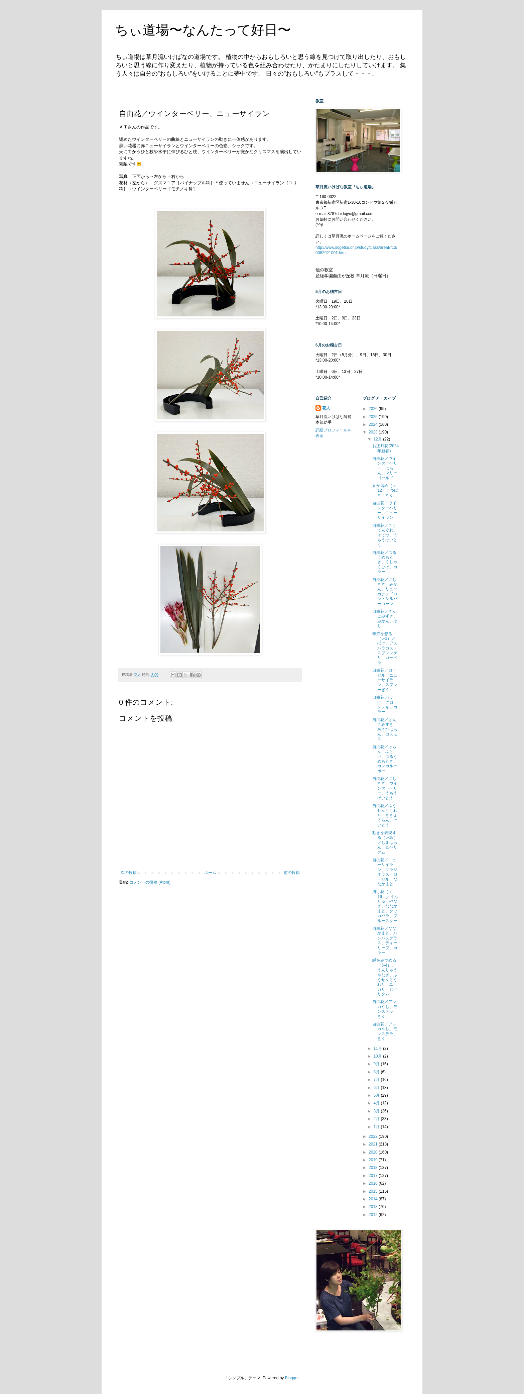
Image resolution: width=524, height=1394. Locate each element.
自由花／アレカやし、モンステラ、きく (384, 1008)
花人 (326, 408)
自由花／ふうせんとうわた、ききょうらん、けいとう (384, 815)
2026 (374, 408)
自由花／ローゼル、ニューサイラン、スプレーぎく (384, 680)
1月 (377, 1126)
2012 (374, 1214)
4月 (377, 1103)
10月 (378, 1056)
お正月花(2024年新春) (385, 448)
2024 (374, 424)
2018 (374, 1167)
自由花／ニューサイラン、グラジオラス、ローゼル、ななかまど (384, 872)
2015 (374, 1191)
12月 (378, 439)
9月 (377, 1064)
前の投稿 (292, 872)
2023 (374, 432)
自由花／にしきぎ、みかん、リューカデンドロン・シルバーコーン (384, 591)
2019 (374, 1160)
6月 (377, 1087)
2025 (374, 416)
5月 (377, 1095)
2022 (374, 1136)
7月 (377, 1079)
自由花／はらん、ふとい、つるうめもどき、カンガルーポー (384, 758)
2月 (377, 1118)
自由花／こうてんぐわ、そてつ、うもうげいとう (384, 535)
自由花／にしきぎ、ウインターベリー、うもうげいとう (384, 788)
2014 (374, 1199)
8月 (377, 1072)
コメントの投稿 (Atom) (149, 882)
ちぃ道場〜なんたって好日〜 (203, 29)
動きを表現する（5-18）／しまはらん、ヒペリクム (384, 842)
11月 (378, 1048)
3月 (377, 1111)
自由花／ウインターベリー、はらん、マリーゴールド (384, 468)
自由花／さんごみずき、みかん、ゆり (384, 618)
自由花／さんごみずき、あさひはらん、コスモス (384, 729)
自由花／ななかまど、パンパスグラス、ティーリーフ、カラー (384, 940)
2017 (374, 1175)
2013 (374, 1206)
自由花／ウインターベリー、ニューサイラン (384, 510)
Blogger (292, 1378)
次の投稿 (129, 872)
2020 (374, 1152)
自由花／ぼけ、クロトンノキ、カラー (384, 704)
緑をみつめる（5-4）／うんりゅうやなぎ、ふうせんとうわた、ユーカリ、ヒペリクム (384, 977)
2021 (374, 1144)
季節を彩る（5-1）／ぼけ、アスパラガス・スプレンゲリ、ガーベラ (384, 648)
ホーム (210, 872)
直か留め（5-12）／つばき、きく (385, 490)
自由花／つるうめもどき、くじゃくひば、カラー (384, 562)
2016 (374, 1183)
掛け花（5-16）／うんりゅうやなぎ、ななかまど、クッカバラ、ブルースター (385, 906)
